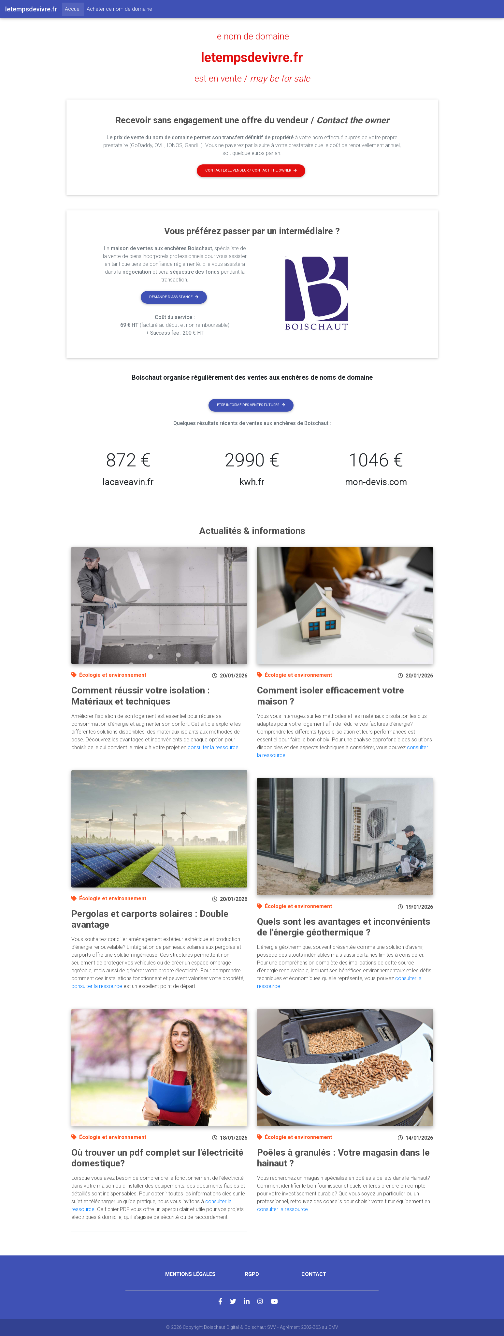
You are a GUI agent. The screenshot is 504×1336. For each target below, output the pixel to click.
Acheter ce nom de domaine (119, 9)
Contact (313, 1274)
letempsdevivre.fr (252, 57)
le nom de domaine (252, 36)
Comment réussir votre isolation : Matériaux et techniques (140, 696)
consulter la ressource (213, 747)
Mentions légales (190, 1274)
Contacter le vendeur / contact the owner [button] (251, 170)
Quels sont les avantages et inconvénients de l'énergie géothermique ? (343, 927)
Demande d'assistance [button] (173, 297)
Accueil (74, 8)
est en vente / (252, 78)
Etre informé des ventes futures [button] (251, 405)
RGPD (252, 1274)
